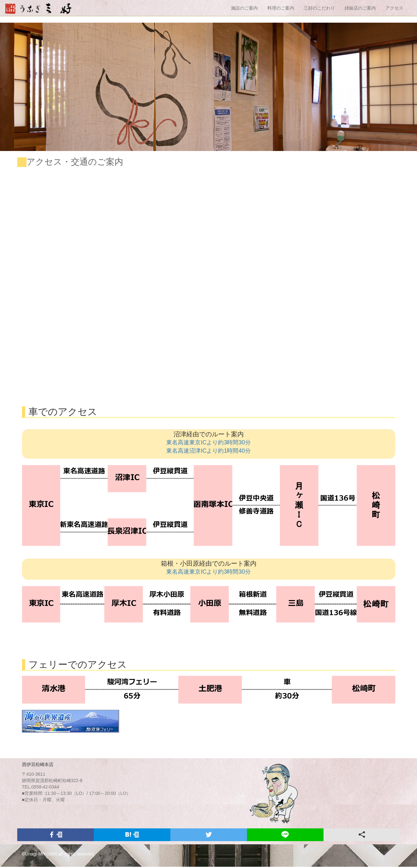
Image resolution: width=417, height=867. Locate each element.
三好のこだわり (319, 8)
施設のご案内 (244, 8)
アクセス (394, 8)
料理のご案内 (280, 8)
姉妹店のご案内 (360, 8)
